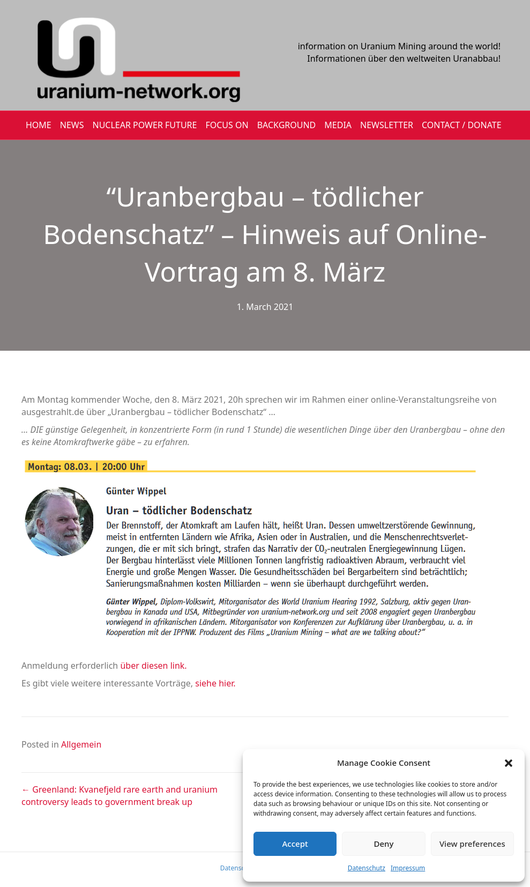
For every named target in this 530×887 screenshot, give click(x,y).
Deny (384, 843)
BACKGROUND (286, 125)
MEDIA (338, 125)
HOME (38, 125)
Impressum (408, 868)
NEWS (72, 125)
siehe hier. (214, 683)
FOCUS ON (226, 125)
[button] (508, 763)
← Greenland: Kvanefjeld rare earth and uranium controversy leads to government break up (119, 795)
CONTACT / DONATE (462, 125)
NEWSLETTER (386, 125)
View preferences (472, 843)
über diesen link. (153, 665)
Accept (295, 843)
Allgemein (81, 744)
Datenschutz (366, 868)
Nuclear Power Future (145, 125)
